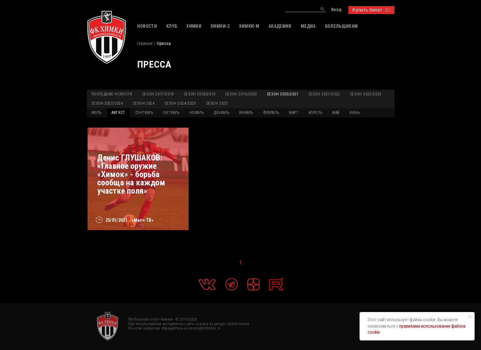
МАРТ (294, 112)
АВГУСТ (118, 112)
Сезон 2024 (144, 103)
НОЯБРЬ (197, 112)
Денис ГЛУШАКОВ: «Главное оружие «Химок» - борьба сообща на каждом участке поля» (131, 174)
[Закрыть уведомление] (470, 317)
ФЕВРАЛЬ (271, 112)
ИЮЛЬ (96, 112)
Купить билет (371, 9)
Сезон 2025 (217, 103)
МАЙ (336, 112)
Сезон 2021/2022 (324, 94)
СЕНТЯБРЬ (144, 112)
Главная (144, 43)
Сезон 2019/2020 (241, 94)
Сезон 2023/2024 (107, 103)
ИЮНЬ (355, 112)
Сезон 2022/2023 (366, 94)
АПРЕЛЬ (315, 112)
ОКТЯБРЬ (171, 112)
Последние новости (111, 94)
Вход (336, 10)
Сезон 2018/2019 (199, 94)
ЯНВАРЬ (246, 112)
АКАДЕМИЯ (279, 26)
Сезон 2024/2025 (180, 103)
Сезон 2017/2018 (158, 94)
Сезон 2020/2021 (283, 94)
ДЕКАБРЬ (221, 112)
